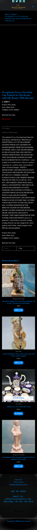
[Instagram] (20, 1)
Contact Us (18, 480)
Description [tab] (6, 128)
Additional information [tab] (9, 132)
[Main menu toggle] (33, 6)
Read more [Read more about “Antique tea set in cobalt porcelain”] (18, 413)
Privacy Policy (18, 482)
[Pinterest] (24, 1)
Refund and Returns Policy (18, 485)
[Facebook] (13, 1)
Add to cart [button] (18, 310)
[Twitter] (17, 1)
